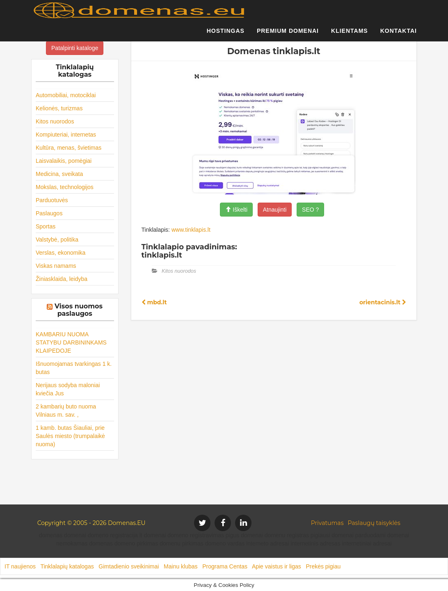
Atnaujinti (275, 209)
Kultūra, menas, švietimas (68, 147)
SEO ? (310, 209)
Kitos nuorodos (55, 121)
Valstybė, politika (57, 239)
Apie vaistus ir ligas (276, 566)
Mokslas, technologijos (65, 187)
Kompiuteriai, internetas (66, 134)
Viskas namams (56, 265)
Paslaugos (49, 213)
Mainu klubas (181, 566)
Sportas (45, 226)
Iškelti (236, 209)
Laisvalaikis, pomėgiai (63, 160)
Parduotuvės (52, 200)
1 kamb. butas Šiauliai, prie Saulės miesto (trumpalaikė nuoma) (70, 435)
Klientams (349, 35)
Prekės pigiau (323, 566)
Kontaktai (398, 35)
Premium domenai (288, 35)
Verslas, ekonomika (60, 252)
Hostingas (226, 35)
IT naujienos (20, 566)
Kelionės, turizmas (59, 108)
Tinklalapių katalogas (67, 566)
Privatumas (327, 523)
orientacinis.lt (382, 302)
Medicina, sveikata (59, 174)
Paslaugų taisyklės (373, 523)
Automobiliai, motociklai (66, 95)
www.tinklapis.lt (190, 229)
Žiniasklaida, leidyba (61, 279)
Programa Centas (224, 566)
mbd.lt (154, 302)
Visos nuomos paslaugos (79, 309)
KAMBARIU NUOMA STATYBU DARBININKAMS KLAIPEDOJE (71, 342)
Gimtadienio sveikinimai (128, 566)
